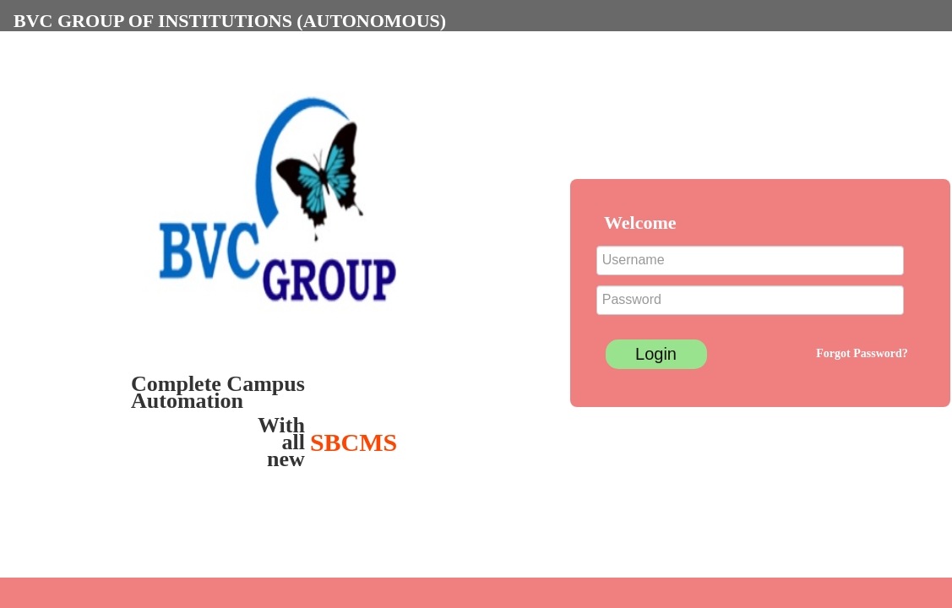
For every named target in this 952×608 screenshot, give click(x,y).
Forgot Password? (862, 353)
